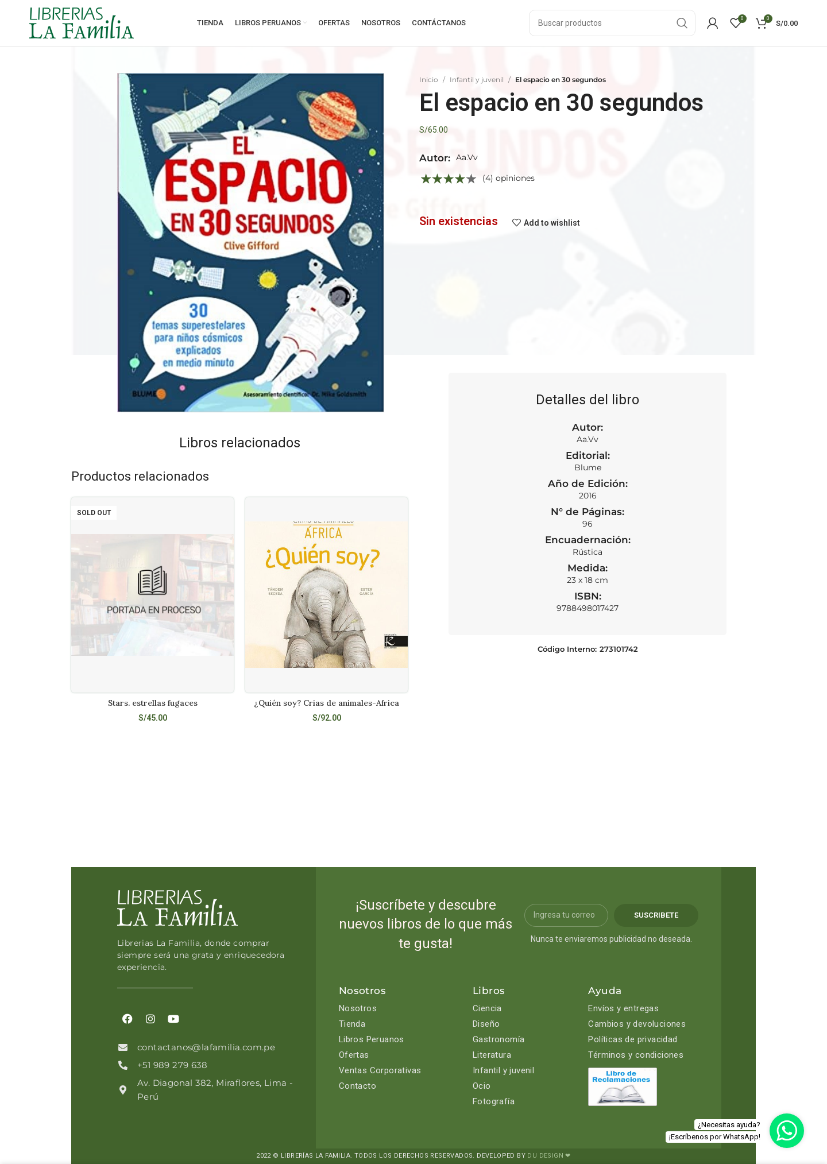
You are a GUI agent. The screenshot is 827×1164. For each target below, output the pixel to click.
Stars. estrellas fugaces (153, 703)
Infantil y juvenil (477, 79)
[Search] (612, 23)
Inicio (428, 79)
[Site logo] (81, 22)
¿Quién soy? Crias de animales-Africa (326, 703)
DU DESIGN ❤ (548, 1155)
